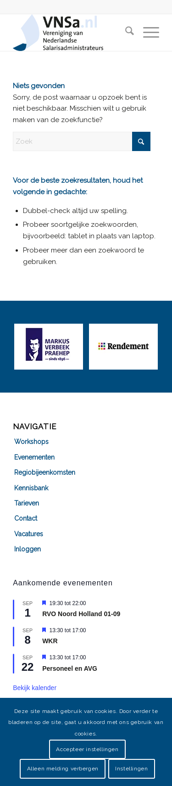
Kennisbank (31, 488)
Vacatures (28, 534)
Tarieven (26, 503)
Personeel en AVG (69, 668)
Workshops (31, 441)
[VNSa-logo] (71, 32)
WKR (49, 641)
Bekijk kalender (34, 687)
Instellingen (131, 768)
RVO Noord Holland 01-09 (81, 614)
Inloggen (27, 549)
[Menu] (146, 32)
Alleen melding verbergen (63, 768)
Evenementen (34, 457)
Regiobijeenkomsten (44, 472)
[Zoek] (125, 32)
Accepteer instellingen (87, 749)
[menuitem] (125, 32)
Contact (25, 518)
